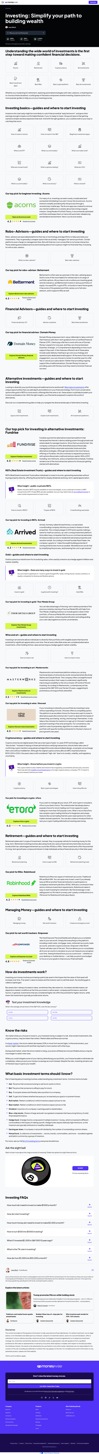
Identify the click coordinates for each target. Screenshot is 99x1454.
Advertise (7, 1412)
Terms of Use (47, 1391)
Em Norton (13, 1321)
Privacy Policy (70, 1391)
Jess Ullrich (12, 27)
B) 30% (55, 1012)
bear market (13, 1043)
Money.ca (68, 1409)
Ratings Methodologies (11, 1425)
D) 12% (55, 1018)
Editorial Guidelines (10, 1419)
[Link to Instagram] (42, 1397)
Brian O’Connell (43, 1305)
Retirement (38, 1415)
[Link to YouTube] (57, 1397)
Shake (80, 1168)
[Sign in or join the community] (93, 2)
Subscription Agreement (57, 1391)
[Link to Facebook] (45, 1397)
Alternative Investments (42, 1419)
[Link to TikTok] (49, 1397)
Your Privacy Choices (49, 1453)
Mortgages (38, 1425)
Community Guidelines (83, 1443)
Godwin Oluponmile (46, 1321)
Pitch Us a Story (9, 1422)
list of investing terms (31, 1141)
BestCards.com (70, 1412)
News (37, 1409)
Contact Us (8, 1415)
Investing (38, 1412)
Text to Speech (65, 1443)
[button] (90, 1206)
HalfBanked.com (70, 1415)
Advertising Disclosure (53, 1443)
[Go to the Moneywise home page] (12, 2)
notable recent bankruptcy (41, 770)
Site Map (72, 1443)
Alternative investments (74, 387)
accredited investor (81, 492)
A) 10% (11, 1012)
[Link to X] (53, 1397)
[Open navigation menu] (3, 2)
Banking (38, 1422)
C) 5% (10, 1018)
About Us (7, 1409)
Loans (37, 1428)
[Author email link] (93, 1270)
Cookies (21, 1443)
